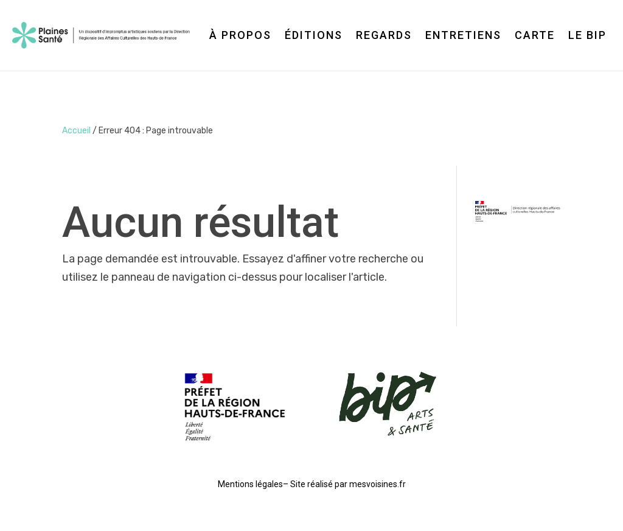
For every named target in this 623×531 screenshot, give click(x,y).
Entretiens (463, 35)
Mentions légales (250, 484)
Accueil (76, 130)
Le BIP (587, 35)
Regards (384, 35)
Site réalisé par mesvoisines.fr (348, 484)
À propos (240, 35)
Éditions (314, 35)
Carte (535, 35)
